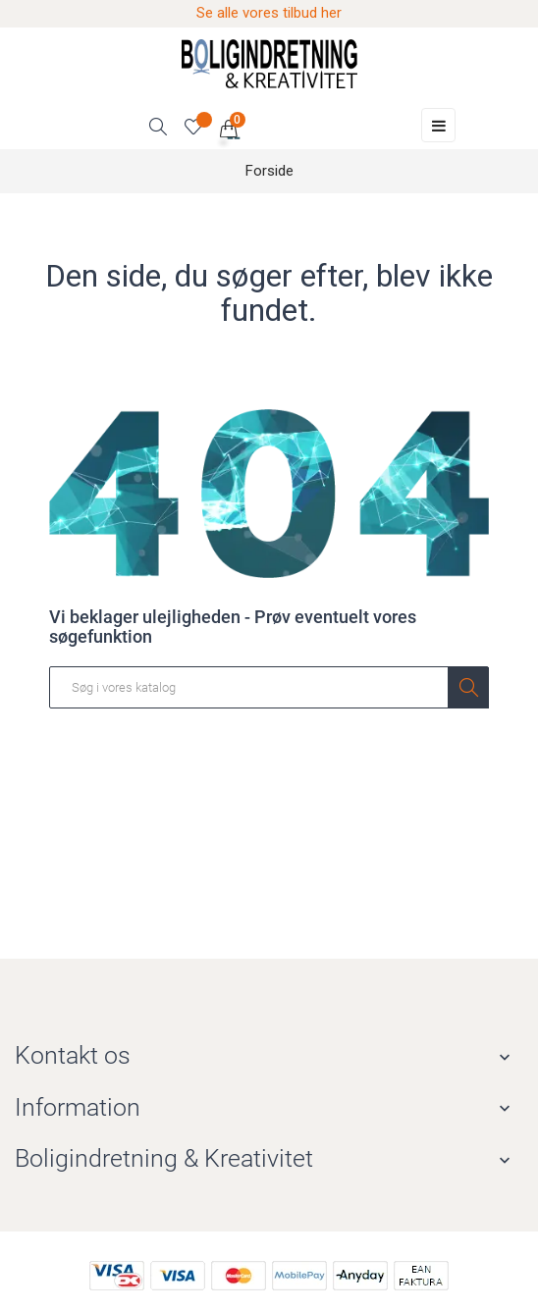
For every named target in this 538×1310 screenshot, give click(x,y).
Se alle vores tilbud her (269, 13)
